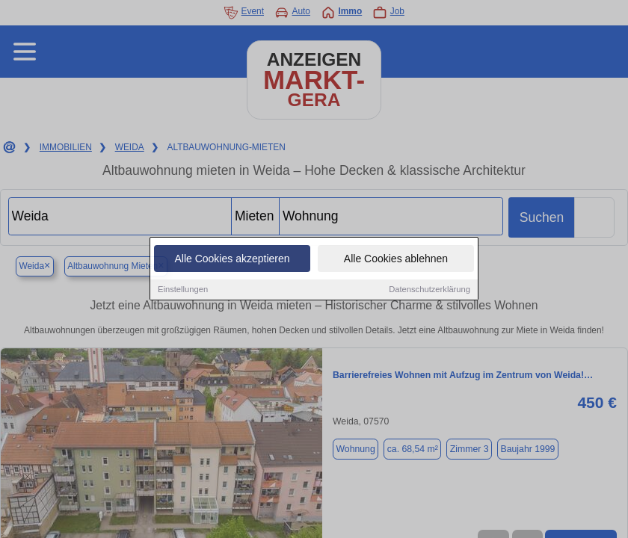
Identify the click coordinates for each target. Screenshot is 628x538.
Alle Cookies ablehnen (396, 259)
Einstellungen (183, 289)
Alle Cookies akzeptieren (231, 259)
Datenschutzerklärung (429, 289)
